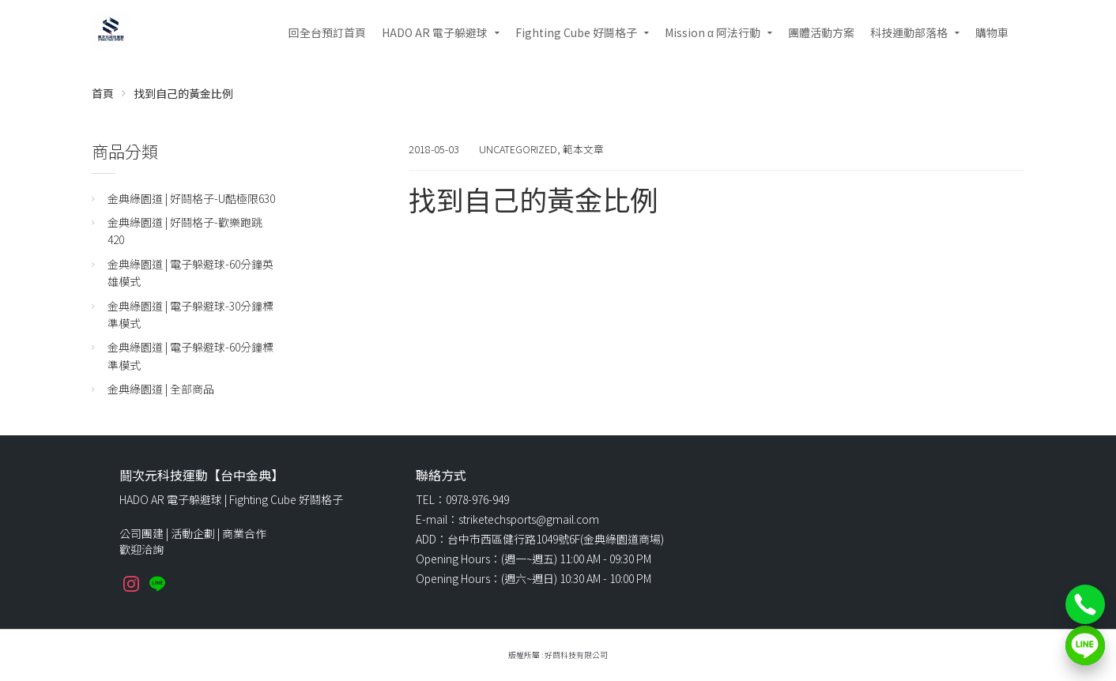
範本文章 (583, 148)
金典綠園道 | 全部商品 (160, 389)
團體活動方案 (821, 32)
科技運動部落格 (909, 32)
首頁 (103, 93)
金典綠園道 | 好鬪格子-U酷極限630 (191, 198)
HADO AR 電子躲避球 (435, 32)
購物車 (992, 32)
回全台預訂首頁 (327, 32)
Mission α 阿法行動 (712, 32)
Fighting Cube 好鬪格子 (576, 32)
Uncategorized (518, 148)
